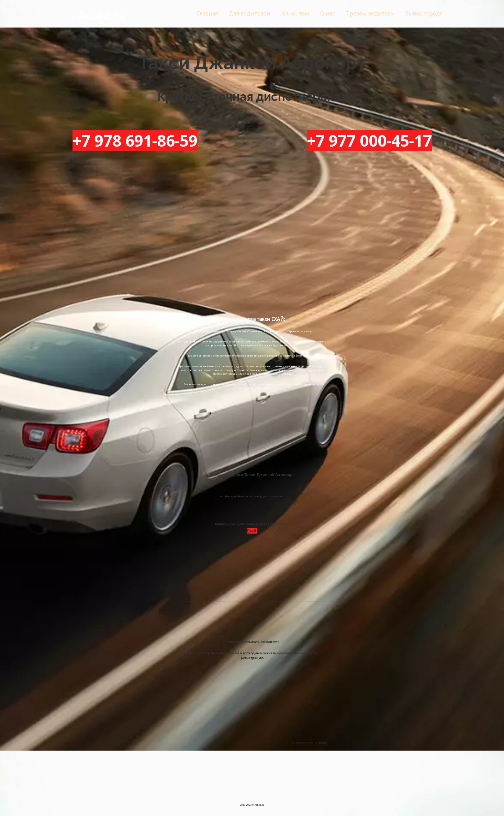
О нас (327, 13)
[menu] (294, 14)
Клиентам (295, 13)
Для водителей (249, 13)
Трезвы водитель (370, 13)
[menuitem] (207, 14)
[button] (423, 14)
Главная (207, 13)
